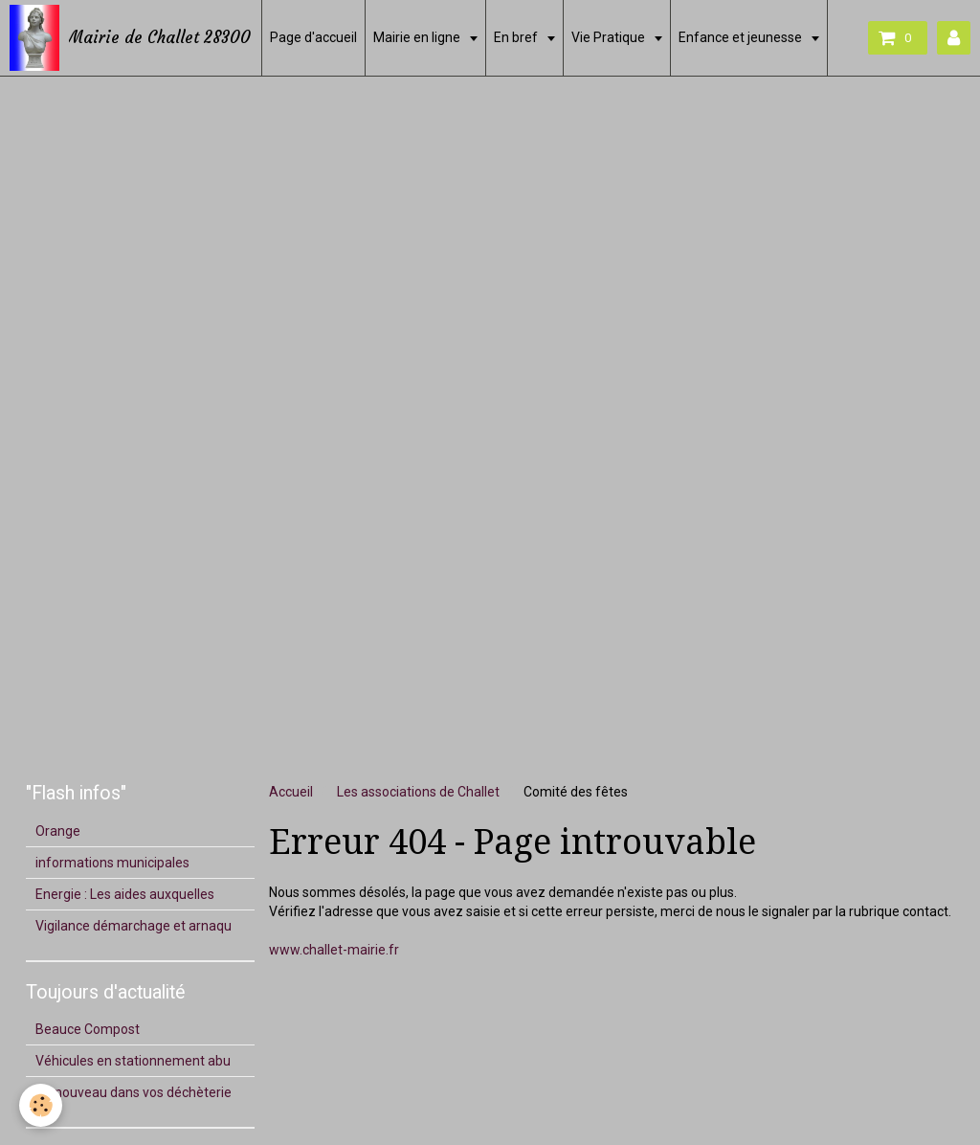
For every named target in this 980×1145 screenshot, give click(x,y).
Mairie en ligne (418, 37)
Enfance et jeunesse (742, 37)
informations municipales (112, 862)
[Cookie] (40, 1105)
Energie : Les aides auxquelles (124, 894)
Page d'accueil (313, 37)
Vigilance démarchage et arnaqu (133, 925)
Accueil (291, 791)
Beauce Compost (87, 1029)
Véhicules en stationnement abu (133, 1060)
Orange (57, 831)
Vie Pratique (609, 37)
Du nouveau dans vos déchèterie (133, 1092)
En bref (517, 37)
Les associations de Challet (418, 791)
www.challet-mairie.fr (334, 949)
